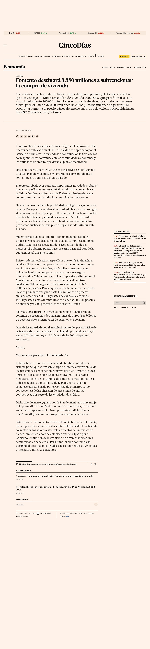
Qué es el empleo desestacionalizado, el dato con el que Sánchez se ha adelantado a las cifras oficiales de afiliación (130, 275)
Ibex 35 (11, 33)
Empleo (112, 67)
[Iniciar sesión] (138, 56)
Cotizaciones (56, 56)
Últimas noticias (81, 56)
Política (129, 67)
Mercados (38, 56)
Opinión (91, 56)
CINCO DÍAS (19, 480)
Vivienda (105, 67)
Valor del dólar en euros (124, 33)
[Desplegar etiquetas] (96, 504)
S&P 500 (37, 33)
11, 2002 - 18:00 (23, 130)
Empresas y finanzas (26, 56)
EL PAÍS (99, 55)
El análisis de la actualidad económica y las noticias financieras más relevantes (47, 464)
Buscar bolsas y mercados (126, 296)
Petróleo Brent (64, 33)
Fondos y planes (68, 56)
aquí (67, 516)
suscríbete (124, 56)
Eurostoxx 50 (92, 33)
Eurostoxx (124, 308)
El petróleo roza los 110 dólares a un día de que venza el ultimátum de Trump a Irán (130, 238)
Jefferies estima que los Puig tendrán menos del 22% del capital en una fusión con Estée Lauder (129, 264)
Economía (46, 56)
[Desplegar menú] (5, 45)
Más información (22, 516)
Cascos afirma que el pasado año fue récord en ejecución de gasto (54, 476)
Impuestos (121, 67)
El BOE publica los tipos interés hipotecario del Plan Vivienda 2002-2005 (56, 488)
